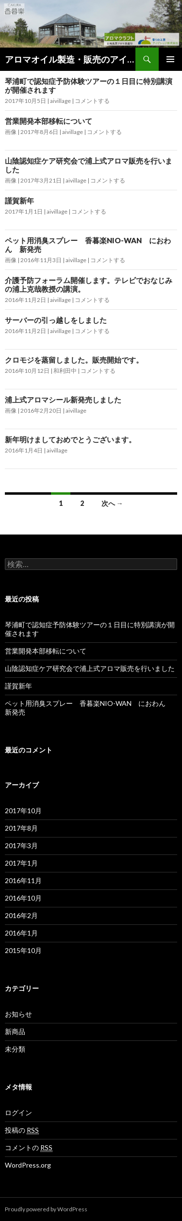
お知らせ (18, 1014)
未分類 (15, 1049)
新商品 (15, 1031)
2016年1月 (21, 933)
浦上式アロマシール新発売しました (63, 399)
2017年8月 (21, 828)
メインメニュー (170, 59)
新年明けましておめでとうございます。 (70, 439)
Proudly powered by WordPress (46, 1209)
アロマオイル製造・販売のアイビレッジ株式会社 (70, 59)
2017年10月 (23, 810)
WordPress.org (28, 1165)
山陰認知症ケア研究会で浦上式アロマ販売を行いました (90, 668)
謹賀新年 (19, 200)
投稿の (22, 1130)
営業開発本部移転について (48, 121)
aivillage (60, 100)
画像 (11, 131)
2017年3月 (21, 845)
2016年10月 (23, 898)
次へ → (112, 503)
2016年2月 (21, 915)
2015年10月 (23, 950)
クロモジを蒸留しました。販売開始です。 (74, 359)
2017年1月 (21, 863)
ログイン (18, 1112)
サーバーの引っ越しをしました (56, 320)
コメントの (28, 1147)
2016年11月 (23, 880)
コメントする (92, 100)
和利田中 (65, 370)
